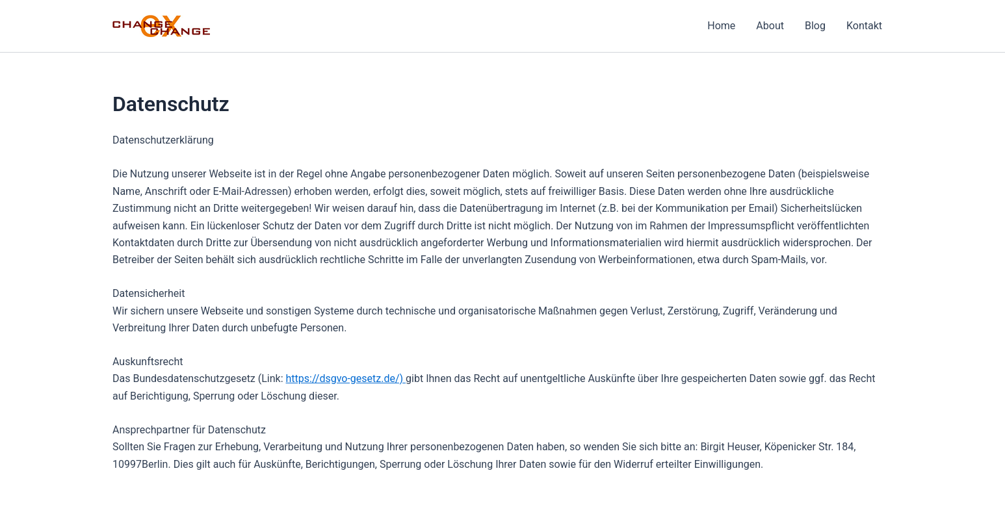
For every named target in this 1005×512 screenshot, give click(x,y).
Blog (815, 25)
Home (721, 25)
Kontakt (864, 25)
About (770, 25)
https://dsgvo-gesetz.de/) (346, 378)
